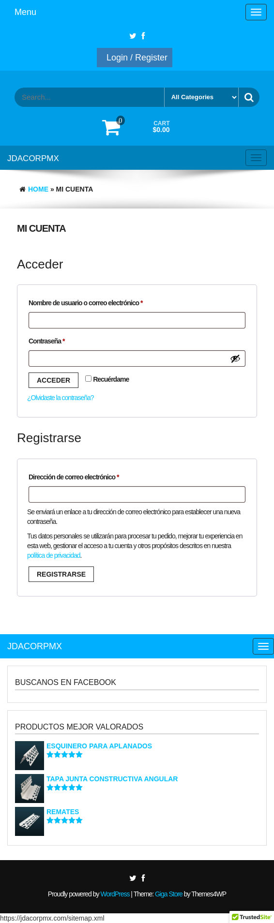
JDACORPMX (33, 158)
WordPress (114, 894)
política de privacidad (53, 555)
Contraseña (62, 339)
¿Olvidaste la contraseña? (60, 398)
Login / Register (137, 57)
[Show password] (235, 358)
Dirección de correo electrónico (89, 475)
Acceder (53, 380)
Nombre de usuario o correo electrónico (101, 301)
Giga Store (169, 894)
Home (38, 189)
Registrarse (61, 574)
